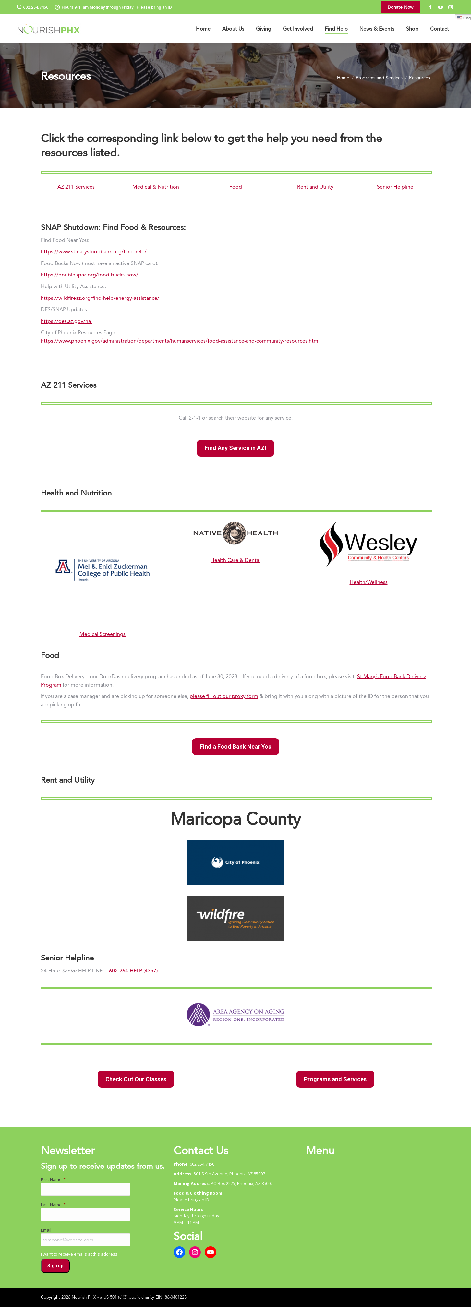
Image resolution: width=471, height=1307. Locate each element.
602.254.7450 (32, 7)
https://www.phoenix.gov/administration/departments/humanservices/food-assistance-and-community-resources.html (180, 341)
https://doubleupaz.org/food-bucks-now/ (89, 275)
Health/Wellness (369, 582)
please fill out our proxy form (224, 696)
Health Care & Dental (235, 560)
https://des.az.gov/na (66, 321)
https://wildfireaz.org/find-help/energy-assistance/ (100, 298)
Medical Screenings (102, 634)
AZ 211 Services (76, 187)
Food (235, 187)
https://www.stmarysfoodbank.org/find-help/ (94, 252)
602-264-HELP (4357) (133, 971)
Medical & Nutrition (155, 187)
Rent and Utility (315, 187)
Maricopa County (235, 818)
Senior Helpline (395, 187)
